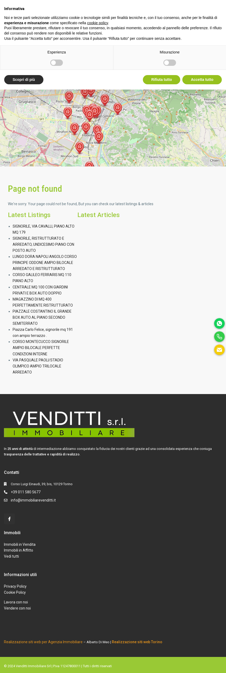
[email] (219, 350)
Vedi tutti (11, 556)
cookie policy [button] (97, 23)
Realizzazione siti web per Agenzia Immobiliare (43, 642)
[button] (91, 91)
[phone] (219, 336)
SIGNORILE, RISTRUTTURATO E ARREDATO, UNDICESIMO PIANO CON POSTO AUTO (43, 244)
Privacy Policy (15, 586)
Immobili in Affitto (18, 550)
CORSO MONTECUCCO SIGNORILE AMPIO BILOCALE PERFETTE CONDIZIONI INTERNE (41, 348)
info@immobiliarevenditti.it (33, 500)
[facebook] (9, 518)
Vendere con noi (17, 608)
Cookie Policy (15, 592)
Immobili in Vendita (20, 544)
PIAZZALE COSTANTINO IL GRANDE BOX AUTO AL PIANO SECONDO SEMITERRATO (42, 317)
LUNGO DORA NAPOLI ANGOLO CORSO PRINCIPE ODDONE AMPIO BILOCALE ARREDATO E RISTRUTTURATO (45, 262)
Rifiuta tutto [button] (161, 79)
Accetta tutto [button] (202, 79)
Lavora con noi (16, 602)
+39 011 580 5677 (26, 492)
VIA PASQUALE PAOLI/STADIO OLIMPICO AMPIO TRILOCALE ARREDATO (38, 366)
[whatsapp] (219, 323)
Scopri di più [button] (24, 79)
